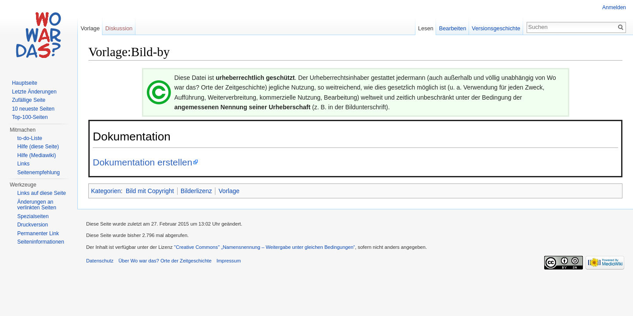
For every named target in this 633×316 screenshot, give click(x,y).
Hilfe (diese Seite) (38, 147)
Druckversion (32, 225)
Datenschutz (99, 260)
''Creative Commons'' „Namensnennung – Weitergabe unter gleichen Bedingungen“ (264, 247)
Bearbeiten (452, 28)
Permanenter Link (38, 233)
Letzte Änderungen (34, 92)
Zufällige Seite (28, 100)
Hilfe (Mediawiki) (36, 155)
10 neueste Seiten (33, 109)
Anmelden (614, 7)
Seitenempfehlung (38, 172)
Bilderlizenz (196, 190)
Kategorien (106, 190)
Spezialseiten (32, 216)
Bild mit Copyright (150, 190)
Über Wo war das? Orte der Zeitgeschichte (164, 260)
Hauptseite (24, 83)
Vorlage (228, 190)
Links (23, 164)
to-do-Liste (29, 138)
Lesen (425, 28)
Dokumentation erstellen (142, 162)
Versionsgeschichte (496, 28)
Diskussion (119, 28)
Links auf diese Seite (41, 193)
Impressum (228, 260)
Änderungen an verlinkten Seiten (36, 205)
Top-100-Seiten (29, 117)
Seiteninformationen (40, 242)
